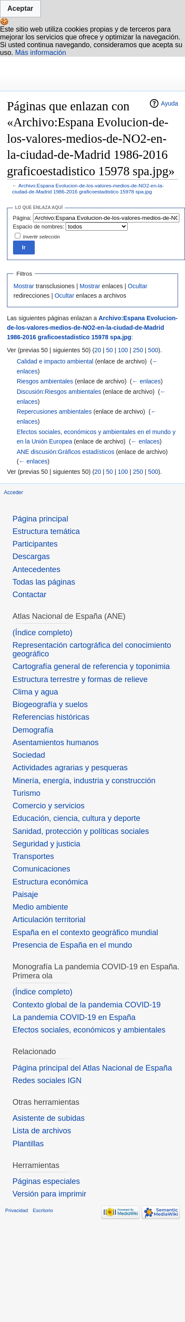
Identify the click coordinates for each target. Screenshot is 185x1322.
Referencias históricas (51, 717)
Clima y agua (35, 692)
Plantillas (28, 1143)
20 (97, 350)
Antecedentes (36, 569)
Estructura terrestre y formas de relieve (80, 679)
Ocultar (137, 286)
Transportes (33, 856)
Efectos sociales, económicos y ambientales (89, 1030)
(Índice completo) (43, 632)
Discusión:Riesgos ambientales (59, 391)
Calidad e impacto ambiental (55, 361)
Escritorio (43, 1210)
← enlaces (146, 381)
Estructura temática (46, 531)
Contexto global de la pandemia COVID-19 (87, 1004)
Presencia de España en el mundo (72, 945)
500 (153, 350)
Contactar (29, 594)
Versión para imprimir (49, 1194)
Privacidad (16, 1210)
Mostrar (23, 286)
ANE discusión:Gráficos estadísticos (65, 451)
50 (109, 350)
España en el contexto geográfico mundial (85, 932)
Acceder (13, 492)
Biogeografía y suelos (50, 704)
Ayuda (169, 103)
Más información (40, 52)
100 (123, 350)
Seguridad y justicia (46, 844)
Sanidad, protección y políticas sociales (81, 831)
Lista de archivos (42, 1130)
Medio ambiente (40, 907)
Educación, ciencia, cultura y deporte (76, 818)
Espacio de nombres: (38, 227)
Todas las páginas (44, 582)
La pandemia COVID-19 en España (74, 1017)
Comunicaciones (41, 869)
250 (138, 350)
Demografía (33, 730)
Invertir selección (41, 236)
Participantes (35, 544)
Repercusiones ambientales (54, 411)
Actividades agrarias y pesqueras (70, 767)
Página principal (40, 519)
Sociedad (29, 755)
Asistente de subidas (49, 1118)
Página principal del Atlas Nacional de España (92, 1068)
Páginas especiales (46, 1181)
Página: (22, 218)
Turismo (26, 793)
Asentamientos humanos (56, 742)
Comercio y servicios (49, 805)
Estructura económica (50, 882)
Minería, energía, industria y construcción (84, 780)
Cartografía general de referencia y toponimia (91, 666)
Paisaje (25, 894)
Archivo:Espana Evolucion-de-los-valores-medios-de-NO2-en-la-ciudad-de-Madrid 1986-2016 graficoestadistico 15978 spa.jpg (88, 188)
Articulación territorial (49, 919)
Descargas (31, 556)
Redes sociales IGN (47, 1080)
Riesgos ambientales (45, 381)
